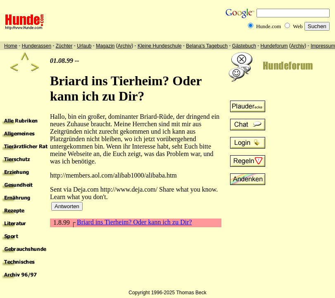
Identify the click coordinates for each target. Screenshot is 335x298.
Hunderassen (36, 46)
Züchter (64, 46)
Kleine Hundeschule (160, 46)
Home (10, 46)
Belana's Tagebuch (207, 46)
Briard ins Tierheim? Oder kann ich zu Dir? (134, 222)
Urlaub (84, 46)
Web (298, 26)
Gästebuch (244, 46)
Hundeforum (274, 46)
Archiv (124, 46)
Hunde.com (268, 26)
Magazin (105, 46)
